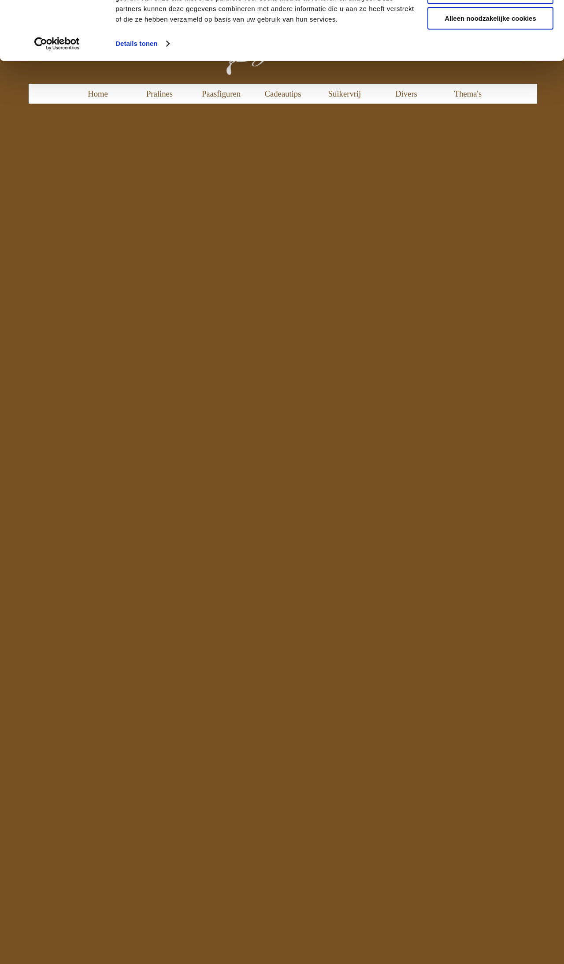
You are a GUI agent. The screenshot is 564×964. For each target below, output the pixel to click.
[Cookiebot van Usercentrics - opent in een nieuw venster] (57, 98)
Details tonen (136, 98)
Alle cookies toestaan (490, 22)
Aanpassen (491, 48)
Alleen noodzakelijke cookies (490, 73)
